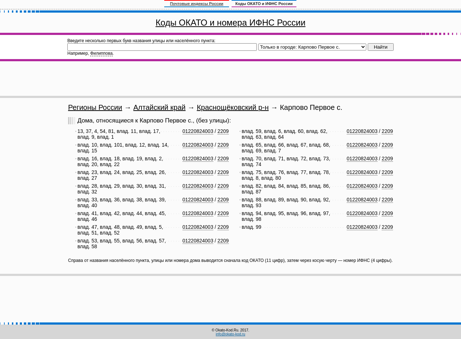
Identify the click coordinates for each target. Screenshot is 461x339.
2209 (223, 131)
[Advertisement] (230, 78)
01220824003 (198, 131)
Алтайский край (159, 107)
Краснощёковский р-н (233, 107)
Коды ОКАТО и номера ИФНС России (230, 22)
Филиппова (101, 53)
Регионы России (95, 107)
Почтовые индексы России (196, 3)
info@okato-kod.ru (230, 334)
